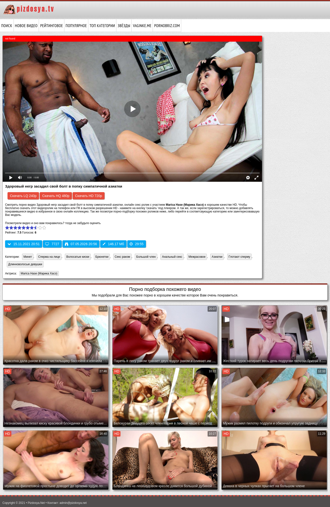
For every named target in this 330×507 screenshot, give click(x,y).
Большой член (146, 256)
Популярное (76, 25)
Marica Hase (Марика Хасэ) (38, 274)
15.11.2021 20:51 (24, 244)
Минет (27, 256)
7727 (52, 244)
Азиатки (217, 256)
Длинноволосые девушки (25, 264)
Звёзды (124, 25)
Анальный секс (172, 256)
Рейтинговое (51, 25)
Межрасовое (196, 256)
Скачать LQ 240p (23, 196)
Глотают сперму (239, 256)
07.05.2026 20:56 (81, 244)
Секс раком (122, 256)
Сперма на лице (49, 256)
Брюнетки (101, 256)
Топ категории (102, 25)
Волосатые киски (77, 256)
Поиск (6, 25)
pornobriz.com (167, 25)
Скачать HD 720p (88, 196)
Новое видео (26, 25)
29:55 (136, 244)
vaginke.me (142, 25)
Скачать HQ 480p (55, 196)
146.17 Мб (113, 244)
